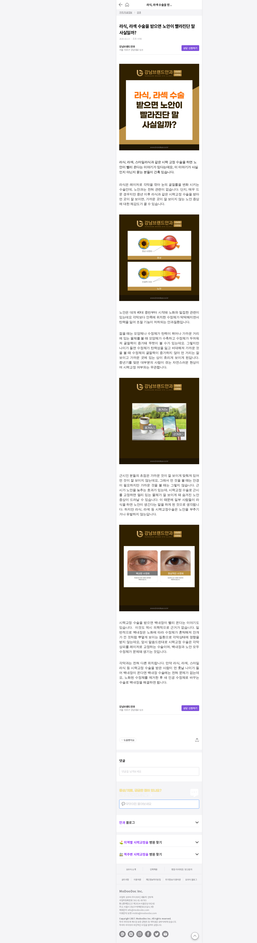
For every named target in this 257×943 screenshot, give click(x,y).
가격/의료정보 (125, 12)
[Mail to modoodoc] (165, 934)
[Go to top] (194, 935)
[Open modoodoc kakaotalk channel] (122, 934)
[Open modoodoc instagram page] (139, 934)
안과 (139, 12)
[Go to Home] (127, 5)
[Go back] (121, 5)
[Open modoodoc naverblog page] (131, 934)
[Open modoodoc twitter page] (156, 934)
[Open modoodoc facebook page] (148, 934)
